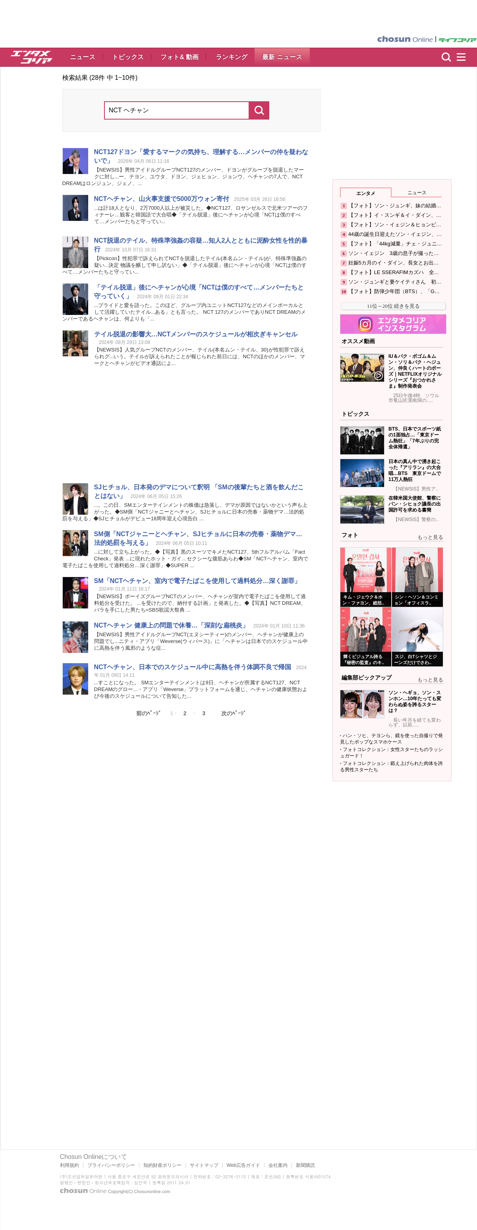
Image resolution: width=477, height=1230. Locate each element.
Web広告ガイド (243, 1165)
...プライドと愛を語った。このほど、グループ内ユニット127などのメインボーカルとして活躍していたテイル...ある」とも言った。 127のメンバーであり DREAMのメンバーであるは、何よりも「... (184, 312)
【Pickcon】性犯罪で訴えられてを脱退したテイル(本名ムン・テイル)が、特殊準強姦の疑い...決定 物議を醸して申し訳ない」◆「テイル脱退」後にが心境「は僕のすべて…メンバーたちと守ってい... (184, 265)
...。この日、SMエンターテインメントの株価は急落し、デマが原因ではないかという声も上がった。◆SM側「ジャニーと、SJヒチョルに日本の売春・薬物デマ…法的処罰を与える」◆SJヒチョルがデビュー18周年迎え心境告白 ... (184, 511)
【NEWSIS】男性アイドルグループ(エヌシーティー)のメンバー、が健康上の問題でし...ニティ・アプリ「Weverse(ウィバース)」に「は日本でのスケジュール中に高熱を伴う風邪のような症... (201, 641)
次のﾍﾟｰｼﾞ (233, 713)
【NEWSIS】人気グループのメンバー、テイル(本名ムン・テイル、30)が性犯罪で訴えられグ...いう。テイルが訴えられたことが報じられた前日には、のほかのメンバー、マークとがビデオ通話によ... (199, 356)
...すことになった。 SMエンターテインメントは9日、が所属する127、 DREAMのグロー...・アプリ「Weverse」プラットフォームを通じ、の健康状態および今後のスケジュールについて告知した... (201, 689)
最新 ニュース (282, 57)
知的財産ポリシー (162, 1165)
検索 (446, 57)
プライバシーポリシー (111, 1165)
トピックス (128, 57)
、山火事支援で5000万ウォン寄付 (161, 198)
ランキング (231, 57)
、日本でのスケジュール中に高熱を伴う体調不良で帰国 (193, 667)
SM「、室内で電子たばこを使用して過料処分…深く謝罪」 (197, 580)
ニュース (82, 57)
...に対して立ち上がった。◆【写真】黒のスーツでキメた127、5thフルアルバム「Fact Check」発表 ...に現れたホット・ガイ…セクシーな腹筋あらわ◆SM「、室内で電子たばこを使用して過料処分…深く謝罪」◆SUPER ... (185, 558)
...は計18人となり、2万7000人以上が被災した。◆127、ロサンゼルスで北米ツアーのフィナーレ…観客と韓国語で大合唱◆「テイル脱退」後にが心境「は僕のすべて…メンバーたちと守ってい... (201, 214)
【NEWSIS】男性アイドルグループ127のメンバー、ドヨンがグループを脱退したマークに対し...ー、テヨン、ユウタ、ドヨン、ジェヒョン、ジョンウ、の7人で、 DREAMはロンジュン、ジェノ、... (183, 176)
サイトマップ (204, 1165)
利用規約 (69, 1165)
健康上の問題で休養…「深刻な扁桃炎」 (171, 625)
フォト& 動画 (179, 57)
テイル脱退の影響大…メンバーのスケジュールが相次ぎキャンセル (196, 334)
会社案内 (278, 1165)
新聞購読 (305, 1165)
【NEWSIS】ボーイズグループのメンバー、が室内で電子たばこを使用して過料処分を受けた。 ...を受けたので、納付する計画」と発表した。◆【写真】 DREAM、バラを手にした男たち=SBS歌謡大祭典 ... (200, 603)
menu (465, 57)
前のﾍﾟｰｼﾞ (148, 713)
